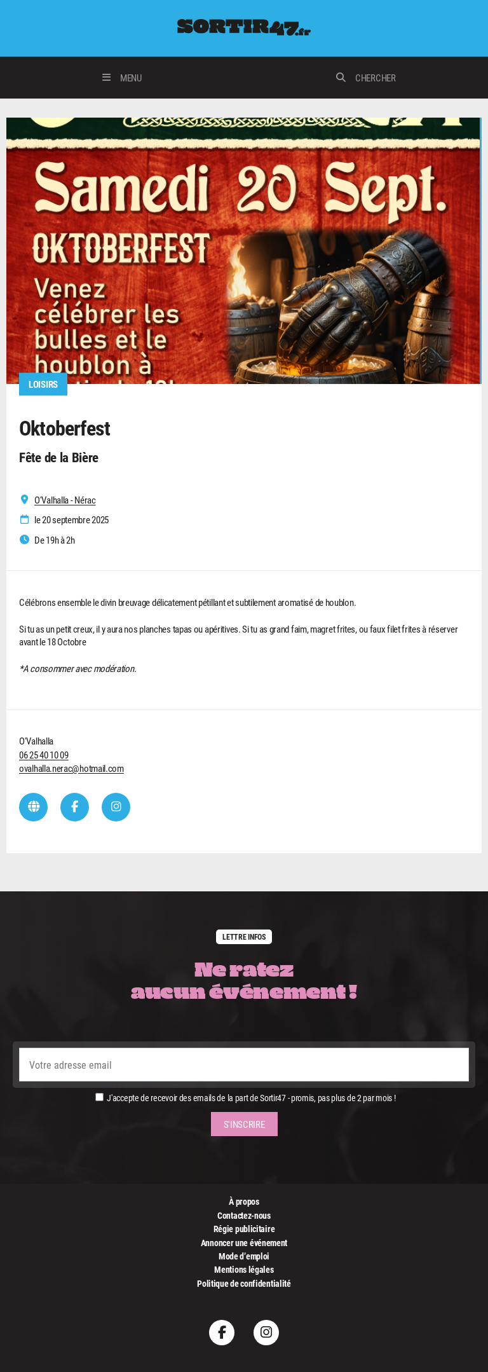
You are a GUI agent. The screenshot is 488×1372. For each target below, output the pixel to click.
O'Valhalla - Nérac (65, 500)
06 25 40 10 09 (44, 754)
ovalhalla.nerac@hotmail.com (71, 768)
